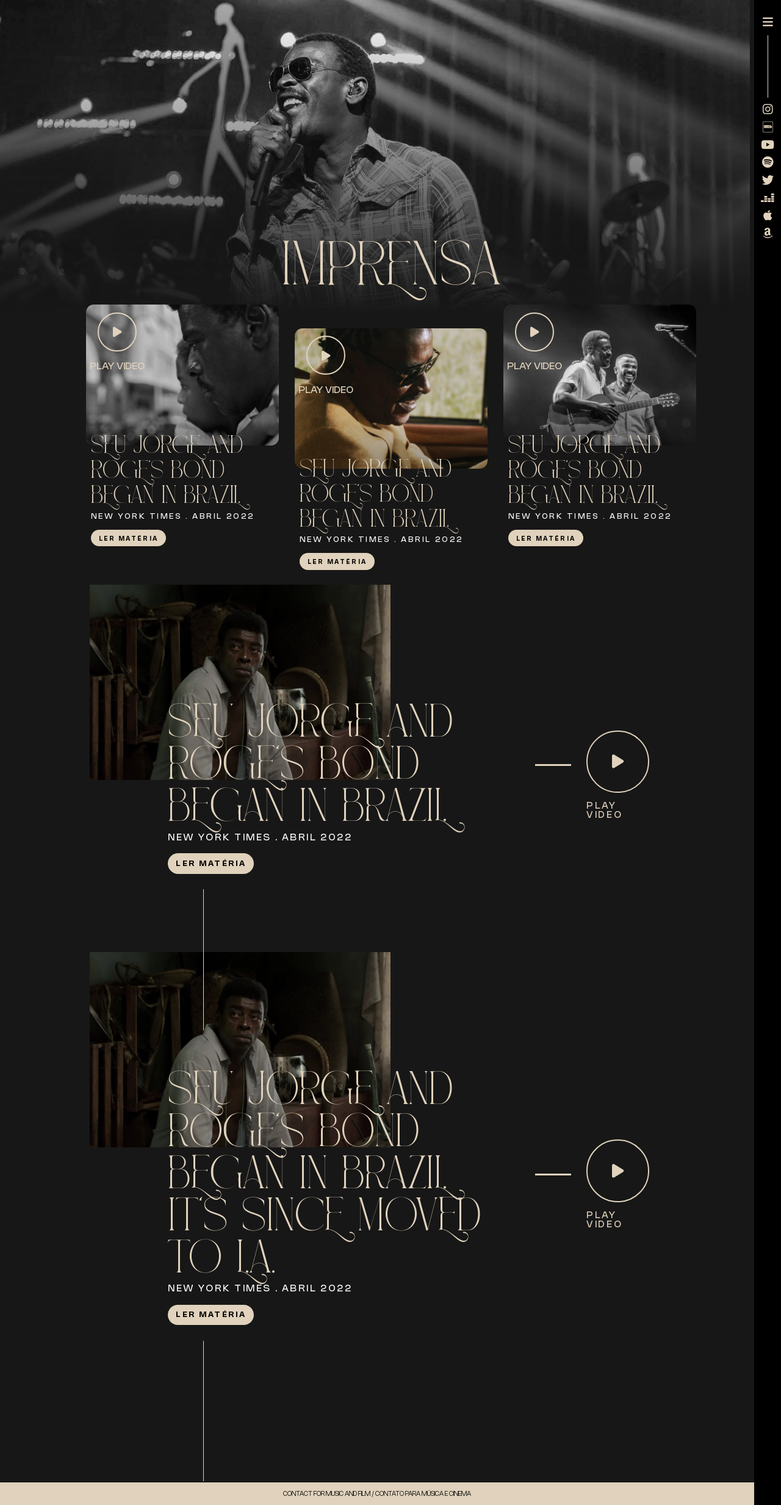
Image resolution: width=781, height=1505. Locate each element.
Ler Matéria (129, 538)
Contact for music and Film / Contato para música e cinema (377, 1493)
